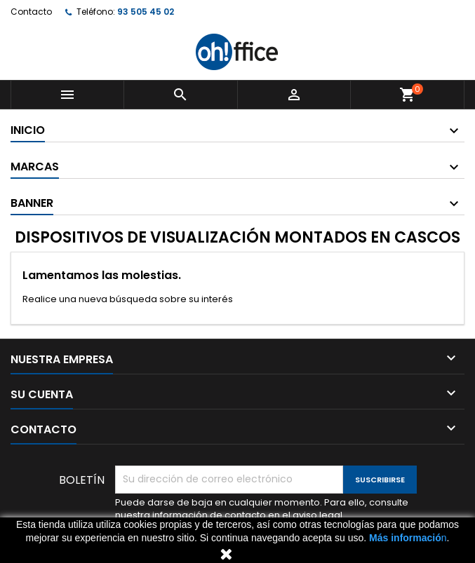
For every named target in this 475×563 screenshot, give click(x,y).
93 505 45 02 (145, 12)
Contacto (31, 12)
